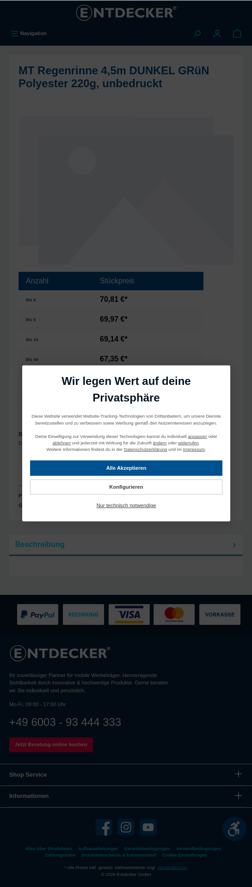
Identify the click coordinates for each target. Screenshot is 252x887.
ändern (159, 442)
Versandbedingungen (198, 848)
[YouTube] (148, 827)
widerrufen (188, 442)
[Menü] (29, 33)
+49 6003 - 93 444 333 (65, 722)
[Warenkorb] (237, 33)
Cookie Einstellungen (184, 854)
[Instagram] (126, 827)
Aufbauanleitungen (98, 848)
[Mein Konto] (217, 33)
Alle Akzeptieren (126, 467)
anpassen (197, 435)
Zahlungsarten (60, 854)
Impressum (193, 449)
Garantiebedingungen (147, 848)
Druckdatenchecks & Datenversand (118, 854)
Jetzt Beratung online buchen (51, 744)
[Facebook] (103, 827)
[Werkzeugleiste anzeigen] (234, 829)
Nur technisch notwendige (126, 505)
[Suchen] (197, 33)
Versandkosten (171, 867)
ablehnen (61, 442)
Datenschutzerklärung (145, 449)
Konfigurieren (126, 486)
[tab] (126, 545)
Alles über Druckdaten (48, 848)
